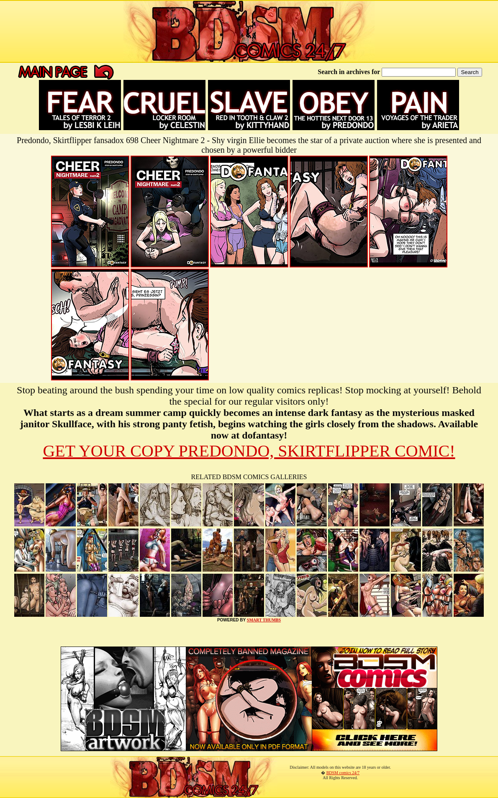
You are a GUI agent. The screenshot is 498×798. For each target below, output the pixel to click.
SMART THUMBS (264, 620)
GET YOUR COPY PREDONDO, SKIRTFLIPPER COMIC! (249, 450)
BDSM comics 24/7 (342, 772)
